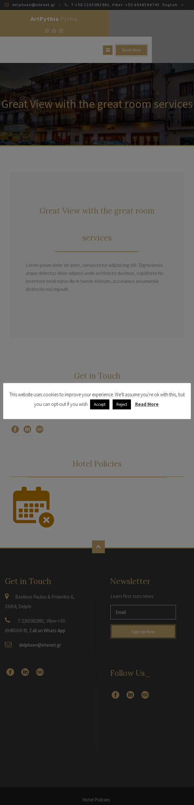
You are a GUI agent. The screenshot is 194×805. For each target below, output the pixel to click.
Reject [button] (121, 404)
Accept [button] (100, 404)
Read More (147, 404)
